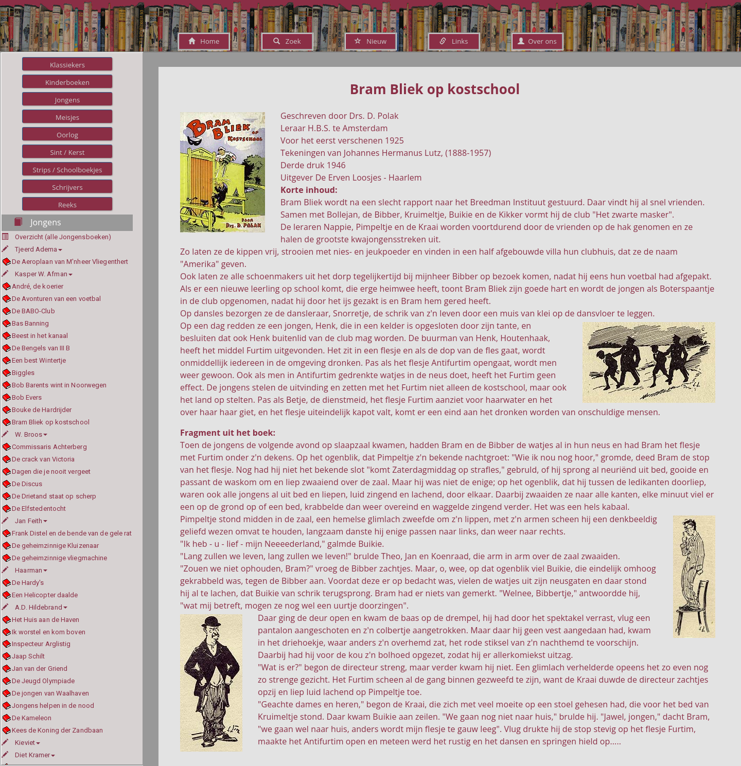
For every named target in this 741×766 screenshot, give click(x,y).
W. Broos (24, 434)
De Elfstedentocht (39, 508)
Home (204, 41)
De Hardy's (28, 582)
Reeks (67, 204)
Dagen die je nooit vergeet (51, 471)
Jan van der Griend (40, 668)
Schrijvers (67, 187)
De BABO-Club (33, 311)
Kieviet (21, 742)
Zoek (287, 41)
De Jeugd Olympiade (43, 681)
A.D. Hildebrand (34, 607)
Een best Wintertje (39, 360)
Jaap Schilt (28, 656)
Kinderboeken (67, 82)
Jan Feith (24, 521)
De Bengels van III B (41, 348)
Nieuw (370, 41)
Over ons (537, 41)
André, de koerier (38, 286)
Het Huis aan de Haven (46, 620)
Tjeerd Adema (32, 249)
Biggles (23, 373)
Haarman (24, 570)
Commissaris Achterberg (49, 447)
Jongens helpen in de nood (53, 705)
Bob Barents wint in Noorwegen (59, 385)
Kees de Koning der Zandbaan (57, 730)
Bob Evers (27, 397)
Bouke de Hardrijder (42, 410)
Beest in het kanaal (40, 336)
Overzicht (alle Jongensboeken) (63, 237)
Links (453, 41)
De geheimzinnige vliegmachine (60, 558)
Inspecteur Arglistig (41, 644)
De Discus (27, 484)
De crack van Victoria (43, 459)
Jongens (67, 99)
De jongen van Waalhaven (50, 693)
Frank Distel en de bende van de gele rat (72, 533)
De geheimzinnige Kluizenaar (55, 545)
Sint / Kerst (67, 152)
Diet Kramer (28, 755)
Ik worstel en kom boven (48, 632)
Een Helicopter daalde (45, 595)
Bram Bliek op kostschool (51, 422)
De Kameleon (32, 718)
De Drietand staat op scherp (54, 496)
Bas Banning (30, 323)
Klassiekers (67, 64)
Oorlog (67, 134)
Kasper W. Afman (37, 274)
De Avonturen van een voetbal (56, 298)
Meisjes (67, 117)
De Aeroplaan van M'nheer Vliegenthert (70, 261)
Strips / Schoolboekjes (67, 169)
